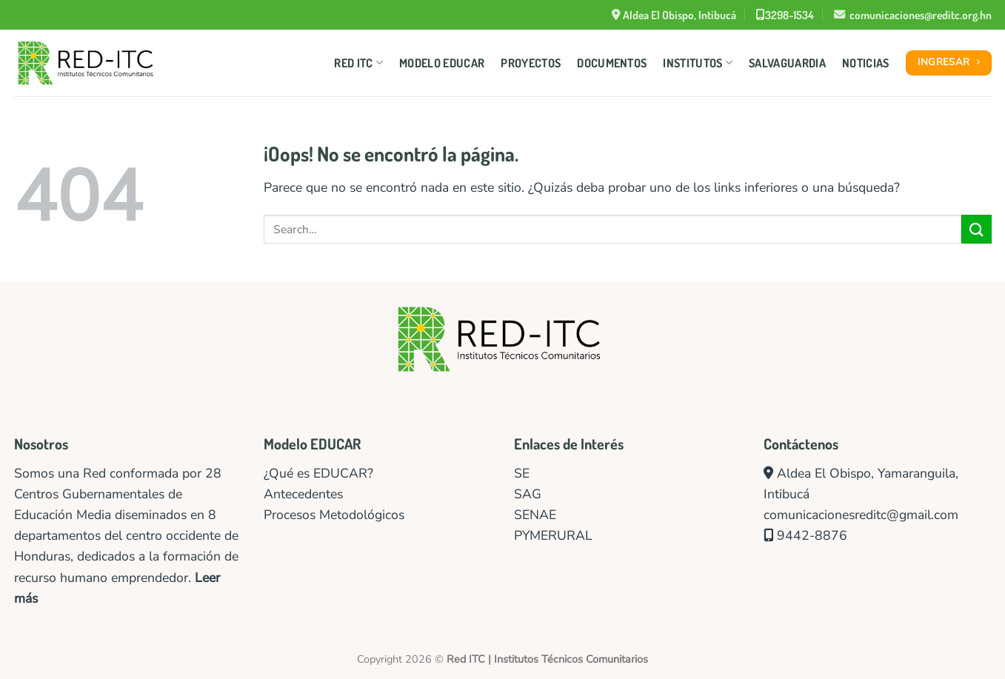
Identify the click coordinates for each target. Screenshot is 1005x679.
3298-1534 (785, 14)
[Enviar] (976, 229)
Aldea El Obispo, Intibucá (674, 14)
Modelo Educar (441, 63)
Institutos (697, 63)
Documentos (612, 63)
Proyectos (531, 63)
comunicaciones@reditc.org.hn (913, 14)
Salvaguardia (787, 63)
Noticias (865, 63)
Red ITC (358, 63)
